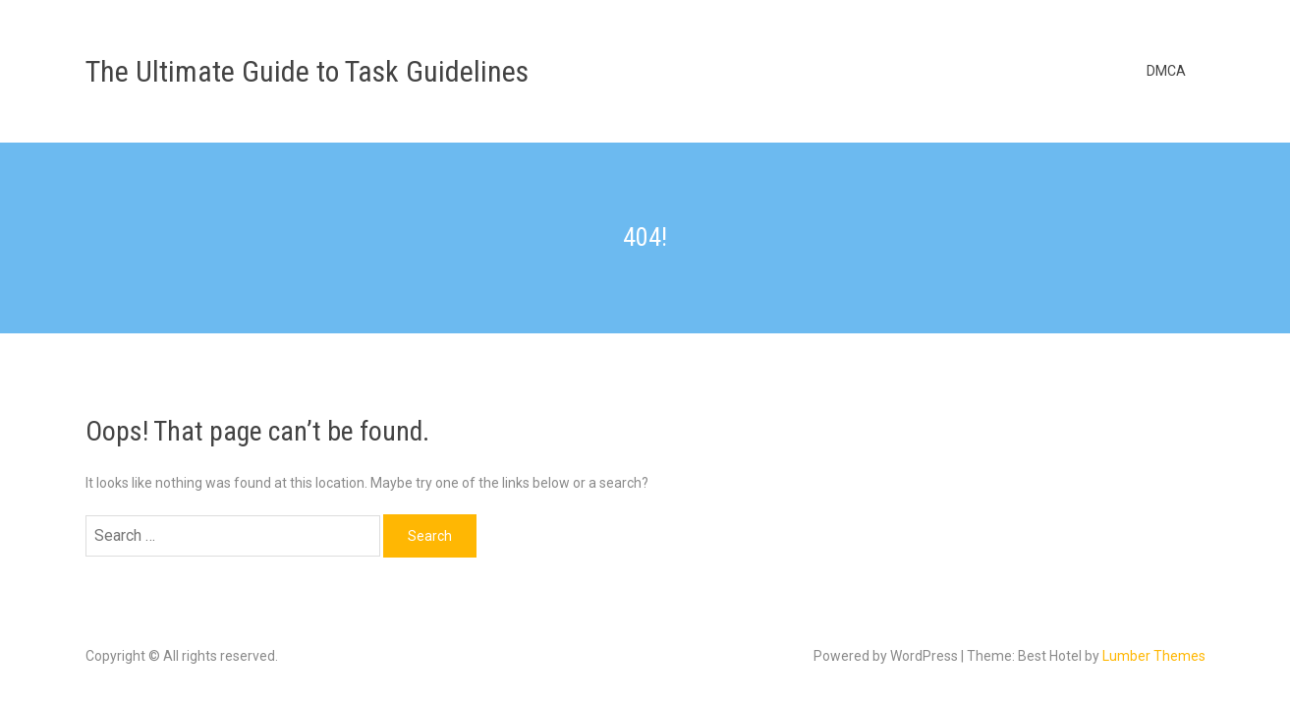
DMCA (1166, 71)
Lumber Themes (1154, 656)
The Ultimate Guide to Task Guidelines (307, 71)
